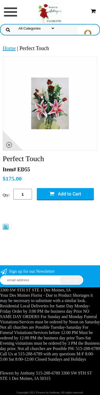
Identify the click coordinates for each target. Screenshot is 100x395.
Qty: (6, 195)
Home (9, 48)
